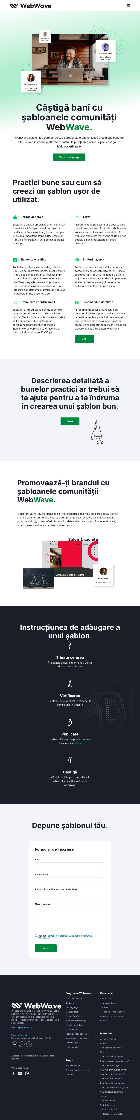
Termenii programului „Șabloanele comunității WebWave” (65, 937)
